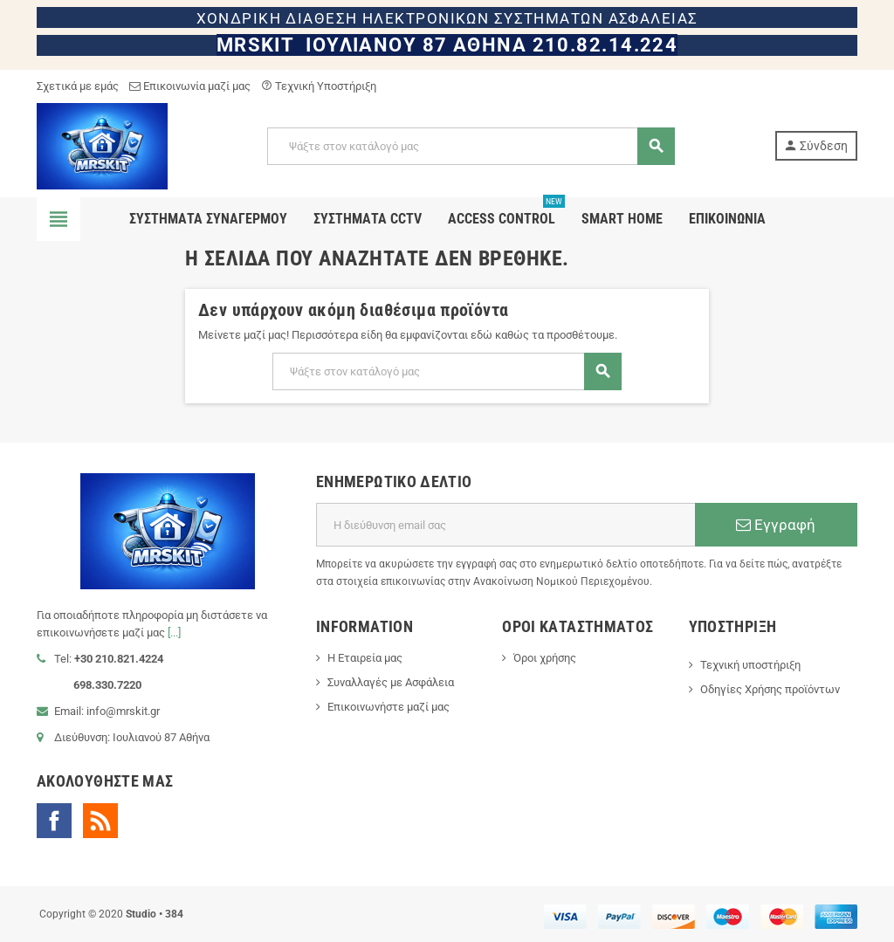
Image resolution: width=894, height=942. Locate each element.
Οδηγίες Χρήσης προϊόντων (770, 689)
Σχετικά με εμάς (78, 86)
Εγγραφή (775, 524)
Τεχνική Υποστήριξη (318, 86)
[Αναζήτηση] (470, 146)
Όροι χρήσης (544, 657)
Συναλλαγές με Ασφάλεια (390, 682)
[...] (174, 632)
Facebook (54, 820)
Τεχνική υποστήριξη (750, 664)
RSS (100, 820)
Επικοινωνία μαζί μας (190, 86)
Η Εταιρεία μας (364, 657)
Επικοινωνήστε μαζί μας (388, 706)
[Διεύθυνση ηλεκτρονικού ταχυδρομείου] (505, 525)
